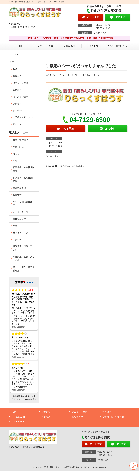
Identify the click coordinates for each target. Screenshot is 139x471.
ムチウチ (17, 239)
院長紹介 (17, 76)
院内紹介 (17, 90)
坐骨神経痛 (18, 147)
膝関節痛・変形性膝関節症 (24, 179)
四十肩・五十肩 (20, 212)
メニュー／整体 (45, 46)
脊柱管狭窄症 (19, 219)
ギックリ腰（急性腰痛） (22, 203)
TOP (21, 46)
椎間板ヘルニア (20, 232)
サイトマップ (19, 124)
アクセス (93, 46)
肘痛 (15, 226)
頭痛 (15, 160)
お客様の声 (69, 46)
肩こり (16, 153)
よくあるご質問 (20, 97)
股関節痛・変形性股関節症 (24, 169)
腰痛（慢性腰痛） (21, 140)
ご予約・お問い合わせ (118, 46)
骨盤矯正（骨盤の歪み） (22, 248)
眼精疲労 (17, 195)
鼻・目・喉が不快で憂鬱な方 (24, 269)
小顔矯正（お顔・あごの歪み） (24, 258)
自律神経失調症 (20, 188)
